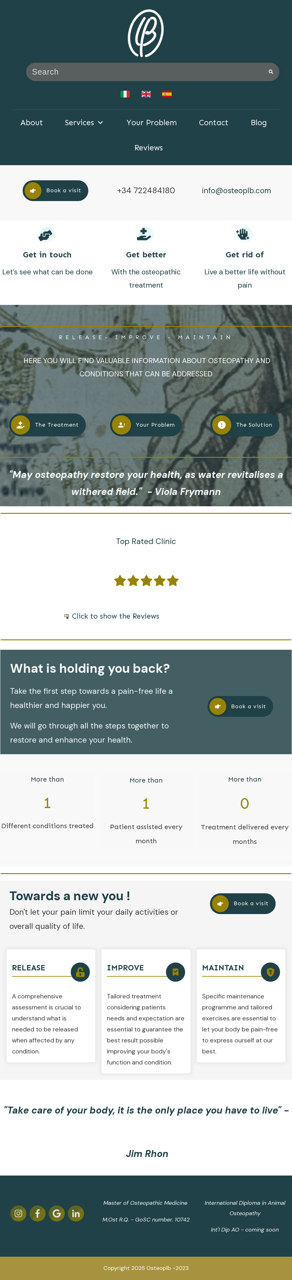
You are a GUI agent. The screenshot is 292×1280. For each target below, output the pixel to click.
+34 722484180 (146, 190)
